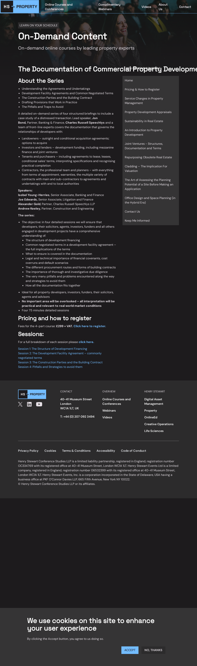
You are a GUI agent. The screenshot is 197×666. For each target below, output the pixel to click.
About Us (163, 7)
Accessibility (106, 451)
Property (150, 411)
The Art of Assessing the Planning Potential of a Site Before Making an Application (149, 184)
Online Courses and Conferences (58, 7)
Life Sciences (154, 431)
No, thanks (153, 650)
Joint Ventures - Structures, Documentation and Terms (144, 146)
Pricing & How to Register (142, 89)
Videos (146, 7)
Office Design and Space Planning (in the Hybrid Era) (150, 200)
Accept (129, 650)
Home (129, 80)
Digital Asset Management (153, 401)
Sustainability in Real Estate (144, 121)
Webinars (109, 411)
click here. (86, 342)
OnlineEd (150, 417)
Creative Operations (158, 424)
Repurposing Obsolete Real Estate (148, 157)
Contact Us (132, 212)
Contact (185, 7)
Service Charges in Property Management (144, 100)
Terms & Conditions (76, 451)
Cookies (50, 451)
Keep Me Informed (137, 221)
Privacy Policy (28, 451)
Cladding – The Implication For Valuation (146, 168)
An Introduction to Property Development (144, 132)
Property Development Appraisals (148, 112)
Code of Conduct (133, 451)
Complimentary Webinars (109, 7)
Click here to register (89, 326)
